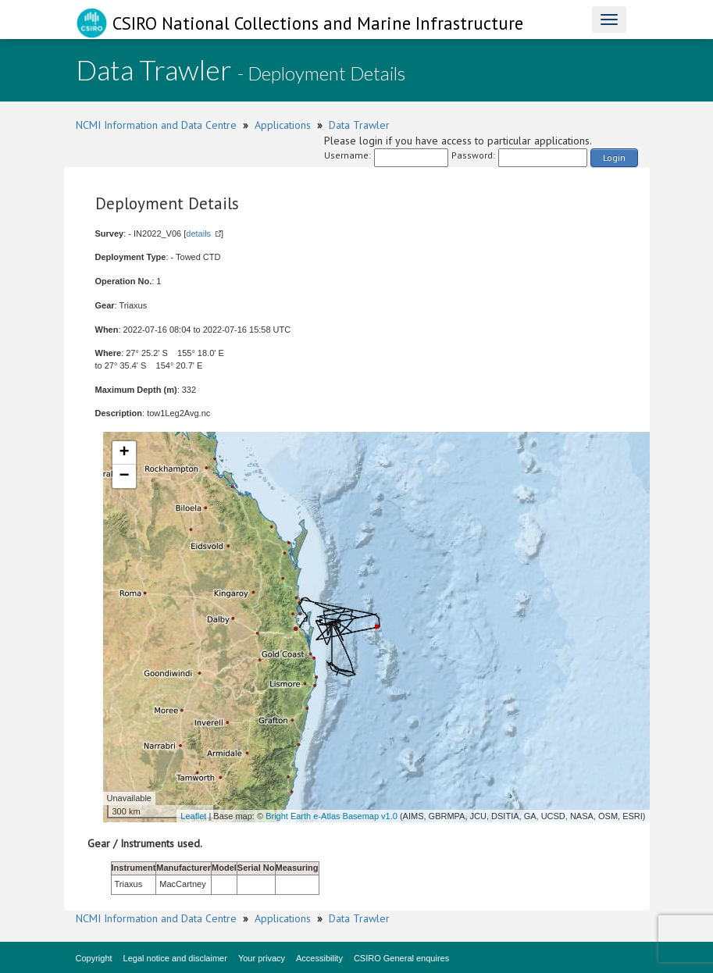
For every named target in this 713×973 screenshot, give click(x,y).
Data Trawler (359, 125)
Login (614, 157)
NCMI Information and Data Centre (156, 125)
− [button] (124, 476)
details (198, 233)
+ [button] (124, 453)
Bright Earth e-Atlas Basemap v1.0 (331, 816)
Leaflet (193, 816)
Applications (283, 125)
